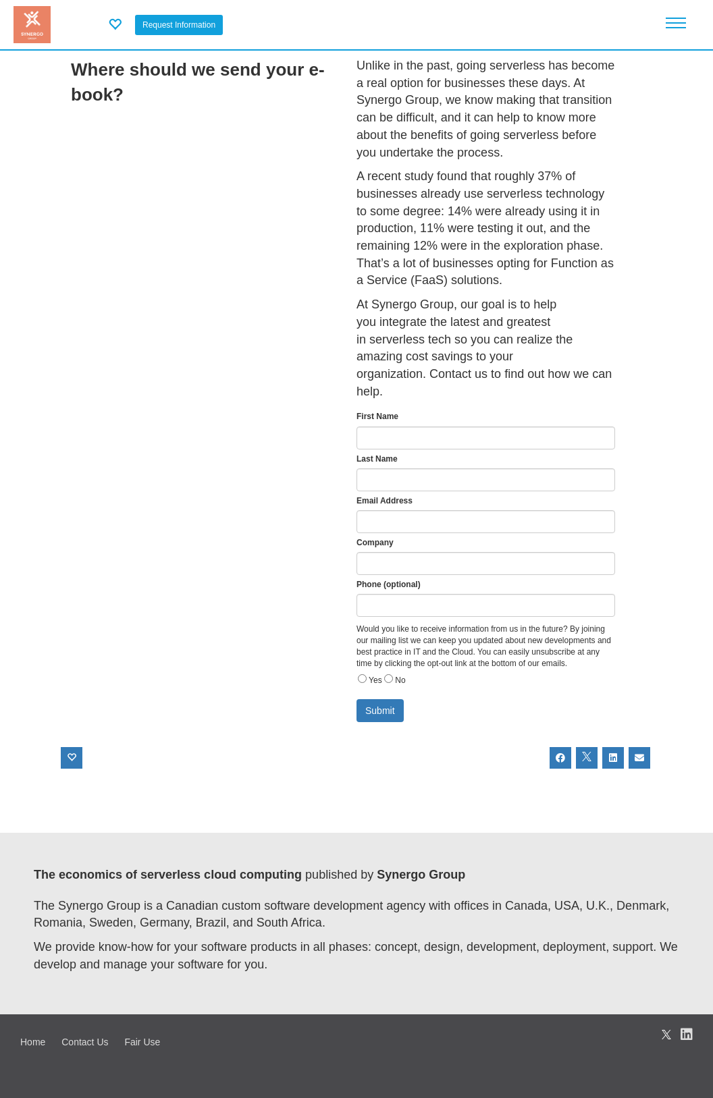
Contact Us (84, 1042)
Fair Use (142, 1042)
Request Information (178, 25)
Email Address (384, 500)
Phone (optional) (388, 584)
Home (32, 1042)
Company (375, 542)
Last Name (377, 459)
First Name (377, 416)
